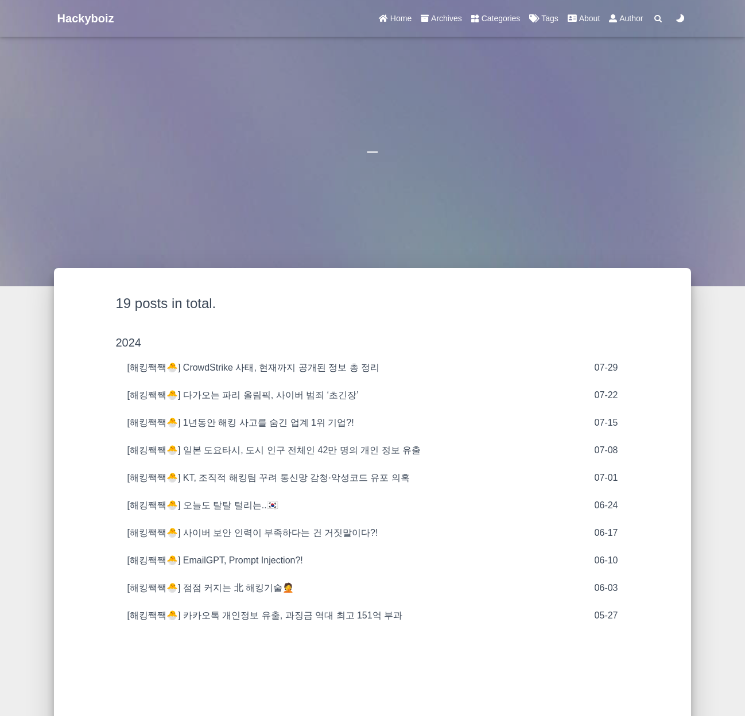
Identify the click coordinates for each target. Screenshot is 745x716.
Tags (543, 18)
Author (626, 18)
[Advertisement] (373, 666)
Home (395, 18)
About (584, 18)
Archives (441, 18)
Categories (496, 18)
